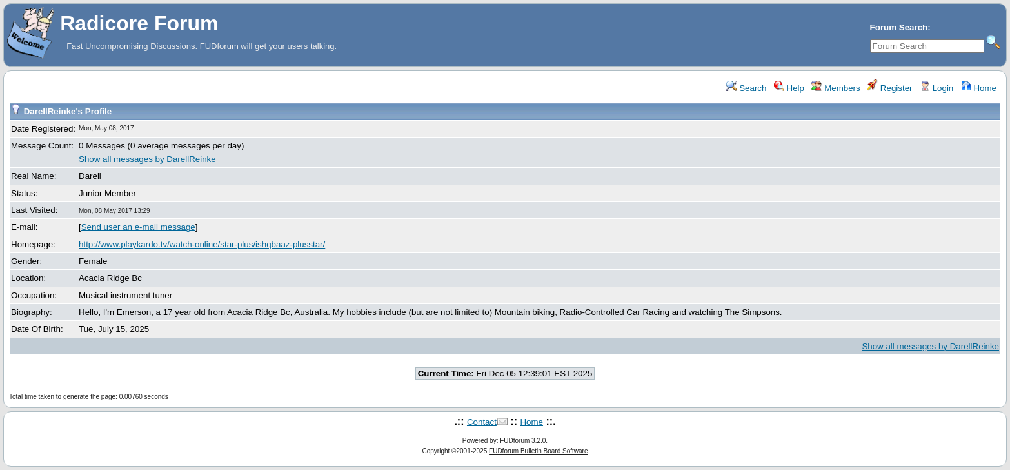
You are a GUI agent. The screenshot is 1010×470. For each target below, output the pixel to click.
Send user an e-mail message (138, 227)
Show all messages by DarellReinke (147, 159)
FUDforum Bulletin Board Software (538, 451)
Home (978, 88)
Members (835, 88)
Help (789, 88)
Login (936, 88)
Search (746, 88)
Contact (482, 422)
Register (889, 88)
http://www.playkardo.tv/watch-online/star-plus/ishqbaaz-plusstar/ (202, 244)
